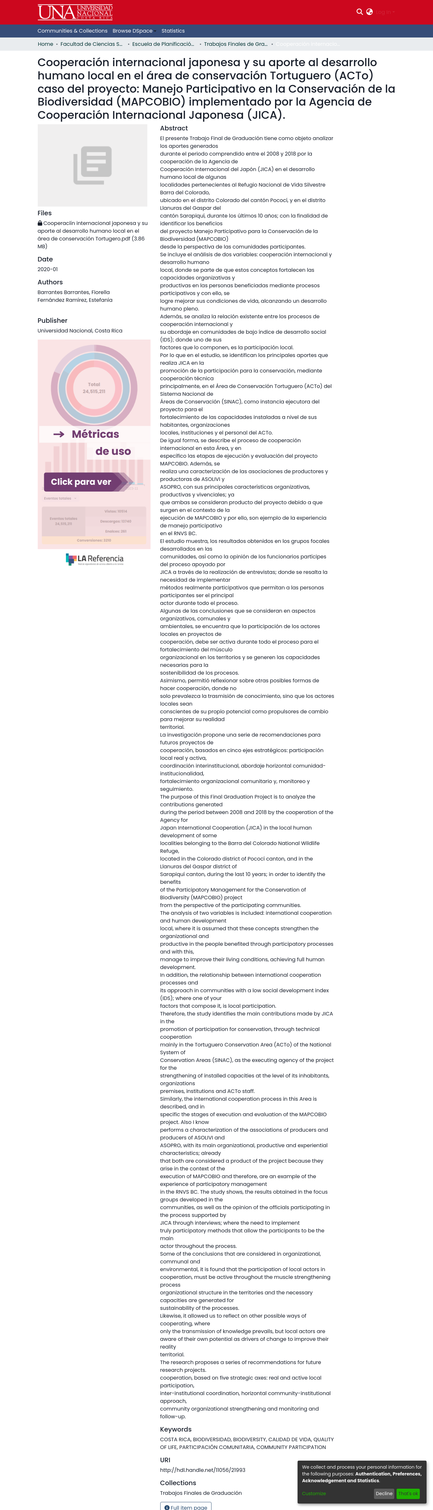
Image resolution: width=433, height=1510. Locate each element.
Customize (314, 1493)
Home (46, 44)
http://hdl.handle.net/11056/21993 (203, 1470)
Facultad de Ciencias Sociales (93, 44)
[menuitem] (370, 12)
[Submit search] (360, 12)
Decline (384, 1493)
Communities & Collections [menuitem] (73, 31)
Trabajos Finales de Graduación (236, 44)
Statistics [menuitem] (173, 31)
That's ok (408, 1493)
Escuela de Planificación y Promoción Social (164, 44)
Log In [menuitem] (383, 12)
